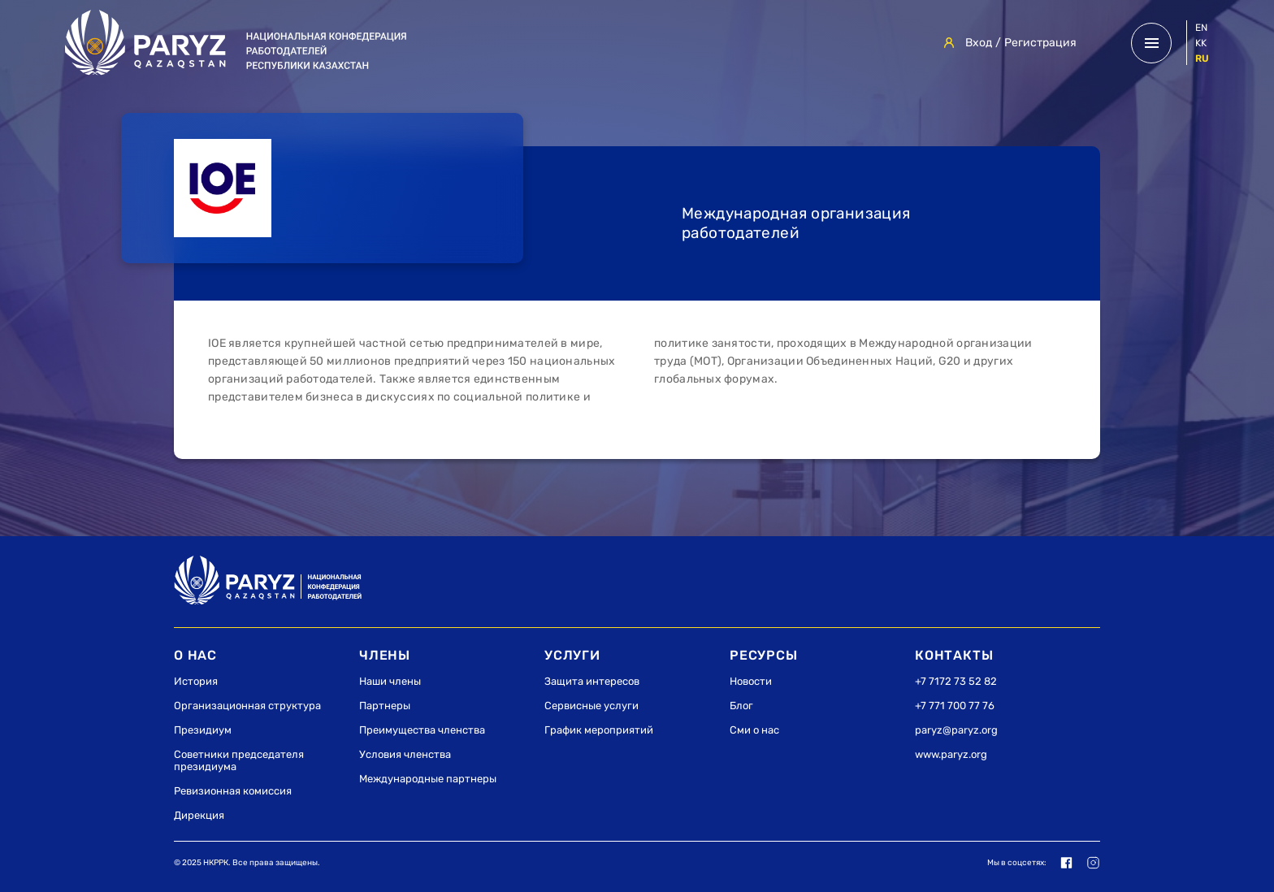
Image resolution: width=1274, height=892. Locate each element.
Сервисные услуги (591, 705)
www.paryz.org (951, 754)
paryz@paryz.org (956, 730)
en (1201, 27)
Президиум (203, 730)
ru (1202, 58)
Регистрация (1040, 43)
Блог (741, 705)
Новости (751, 681)
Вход (978, 43)
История (196, 681)
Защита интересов (591, 681)
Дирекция (199, 815)
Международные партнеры (427, 779)
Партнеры (384, 705)
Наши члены (390, 681)
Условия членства (405, 754)
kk (1201, 43)
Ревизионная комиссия (233, 791)
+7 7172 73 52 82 (956, 681)
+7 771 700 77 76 (954, 705)
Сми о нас (754, 730)
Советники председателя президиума (239, 760)
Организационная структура (247, 705)
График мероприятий (598, 730)
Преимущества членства (422, 730)
